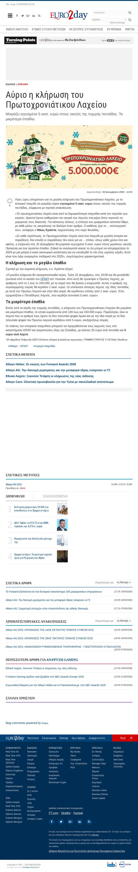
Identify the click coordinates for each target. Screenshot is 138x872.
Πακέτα (9, 778)
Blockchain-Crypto (57, 782)
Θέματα (95, 771)
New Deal (118, 759)
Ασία (29, 803)
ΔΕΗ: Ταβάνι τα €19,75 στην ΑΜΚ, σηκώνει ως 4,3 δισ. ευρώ (31, 524)
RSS (72, 767)
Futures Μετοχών (14, 818)
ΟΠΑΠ (44, 279)
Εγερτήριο (97, 782)
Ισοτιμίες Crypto (34, 819)
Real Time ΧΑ (12, 751)
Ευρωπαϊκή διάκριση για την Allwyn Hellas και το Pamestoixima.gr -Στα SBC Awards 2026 (69, 685)
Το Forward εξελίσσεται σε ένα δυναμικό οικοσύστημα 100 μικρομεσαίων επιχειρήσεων (69, 591)
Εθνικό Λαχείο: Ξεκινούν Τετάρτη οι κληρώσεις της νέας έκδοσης (69, 668)
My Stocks (75, 751)
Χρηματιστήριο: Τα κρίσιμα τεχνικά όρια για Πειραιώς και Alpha (33, 556)
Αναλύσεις (54, 771)
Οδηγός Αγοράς (56, 759)
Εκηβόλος (118, 755)
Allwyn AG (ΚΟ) (14, 484)
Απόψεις (96, 755)
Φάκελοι (96, 767)
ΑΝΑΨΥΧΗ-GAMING (62, 660)
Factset (78, 813)
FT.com (53, 813)
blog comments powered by (27, 722)
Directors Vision (99, 790)
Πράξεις (9, 782)
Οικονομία (32, 755)
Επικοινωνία (49, 738)
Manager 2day (99, 763)
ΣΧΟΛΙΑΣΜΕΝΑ (55, 496)
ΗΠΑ (29, 795)
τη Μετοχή (124, 582)
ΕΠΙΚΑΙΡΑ (23, 84)
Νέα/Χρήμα (54, 755)
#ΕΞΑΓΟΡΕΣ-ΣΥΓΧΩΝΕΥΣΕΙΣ (86, 29)
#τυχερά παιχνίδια (44, 346)
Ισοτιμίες (31, 815)
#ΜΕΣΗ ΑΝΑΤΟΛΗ (17, 29)
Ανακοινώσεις (12, 790)
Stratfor (65, 813)
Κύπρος (31, 779)
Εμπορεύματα (34, 811)
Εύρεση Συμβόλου (14, 770)
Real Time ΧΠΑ (13, 755)
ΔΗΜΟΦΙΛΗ (15, 496)
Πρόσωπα (54, 751)
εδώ (110, 40)
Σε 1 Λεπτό (32, 791)
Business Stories (100, 794)
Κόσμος (31, 763)
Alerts (22, 488)
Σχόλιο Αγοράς (13, 766)
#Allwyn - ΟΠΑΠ (18, 346)
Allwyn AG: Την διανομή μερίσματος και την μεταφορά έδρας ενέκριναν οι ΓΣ (69, 600)
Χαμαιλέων (119, 751)
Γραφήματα (75, 759)
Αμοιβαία (53, 767)
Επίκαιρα (31, 767)
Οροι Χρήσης (78, 738)
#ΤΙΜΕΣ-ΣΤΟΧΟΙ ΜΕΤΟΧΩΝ (48, 29)
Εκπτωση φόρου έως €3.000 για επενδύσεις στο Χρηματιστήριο (31, 508)
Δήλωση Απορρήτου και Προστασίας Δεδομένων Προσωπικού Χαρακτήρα (87, 851)
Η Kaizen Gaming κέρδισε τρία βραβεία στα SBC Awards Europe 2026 (69, 676)
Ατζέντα (95, 786)
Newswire (32, 751)
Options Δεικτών (13, 814)
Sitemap (63, 738)
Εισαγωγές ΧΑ (56, 763)
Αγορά (30, 759)
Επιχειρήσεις (33, 771)
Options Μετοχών (14, 822)
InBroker (95, 835)
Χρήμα (30, 807)
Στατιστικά (10, 774)
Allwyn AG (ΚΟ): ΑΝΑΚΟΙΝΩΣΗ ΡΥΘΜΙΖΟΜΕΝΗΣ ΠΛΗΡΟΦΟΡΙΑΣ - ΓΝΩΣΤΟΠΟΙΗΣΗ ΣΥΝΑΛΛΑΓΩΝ (69, 648)
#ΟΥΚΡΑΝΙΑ (114, 29)
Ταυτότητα (33, 738)
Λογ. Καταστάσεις (78, 763)
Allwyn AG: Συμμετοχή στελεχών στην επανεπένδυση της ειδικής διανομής (69, 608)
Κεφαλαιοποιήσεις (14, 786)
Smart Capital (98, 798)
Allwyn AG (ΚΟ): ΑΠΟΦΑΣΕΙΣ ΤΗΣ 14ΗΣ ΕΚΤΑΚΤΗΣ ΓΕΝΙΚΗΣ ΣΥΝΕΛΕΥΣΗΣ (69, 629)
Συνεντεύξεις (98, 759)
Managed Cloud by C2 (31, 867)
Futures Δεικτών (13, 810)
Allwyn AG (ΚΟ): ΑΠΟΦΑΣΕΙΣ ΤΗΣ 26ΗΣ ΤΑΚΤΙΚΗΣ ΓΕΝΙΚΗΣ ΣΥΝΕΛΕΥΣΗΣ (69, 638)
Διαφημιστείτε (97, 738)
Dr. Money (97, 751)
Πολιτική (31, 775)
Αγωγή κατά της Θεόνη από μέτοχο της (33, 540)
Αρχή (123, 738)
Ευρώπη (31, 799)
